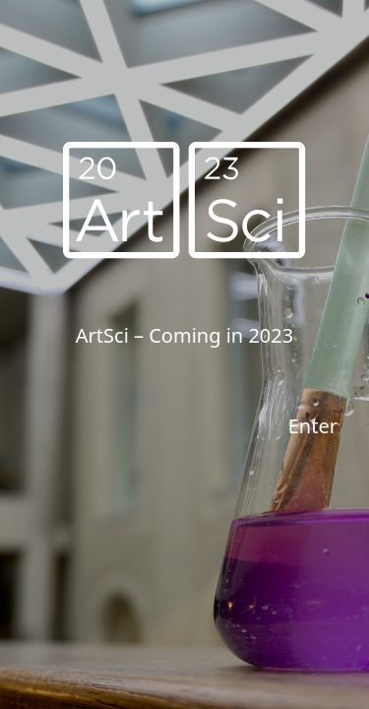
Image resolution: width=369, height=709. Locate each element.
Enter (313, 426)
